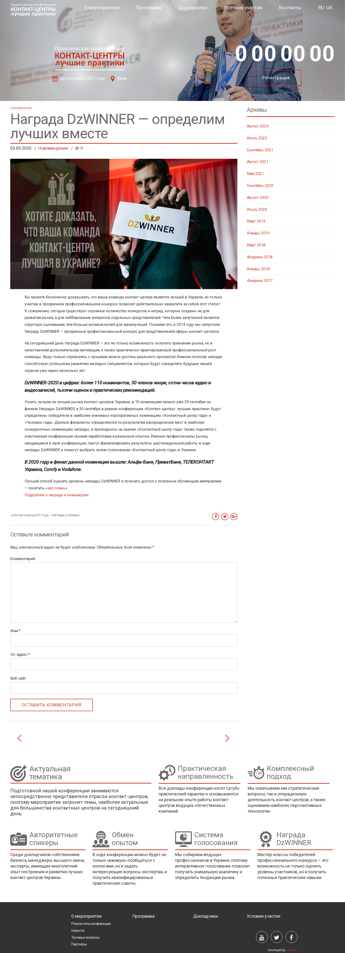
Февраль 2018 (259, 257)
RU (321, 8)
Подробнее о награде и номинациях (57, 495)
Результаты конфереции (91, 924)
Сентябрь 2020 (260, 185)
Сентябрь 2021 (260, 150)
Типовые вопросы (85, 937)
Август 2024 (257, 126)
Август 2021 (257, 161)
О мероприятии (101, 8)
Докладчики (192, 8)
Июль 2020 (257, 209)
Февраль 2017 (259, 280)
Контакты (290, 8)
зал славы (56, 488)
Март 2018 (256, 245)
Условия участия (243, 8)
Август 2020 (257, 197)
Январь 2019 (258, 233)
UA (329, 8)
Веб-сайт (18, 678)
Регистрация (276, 77)
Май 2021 (255, 173)
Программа (149, 8)
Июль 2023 (257, 138)
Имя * (15, 631)
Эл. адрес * (20, 654)
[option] (172, 50)
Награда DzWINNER (65, 515)
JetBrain (291, 950)
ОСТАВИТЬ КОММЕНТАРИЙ (51, 704)
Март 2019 (256, 221)
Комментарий (22, 558)
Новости (77, 930)
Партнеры (79, 944)
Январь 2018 (258, 269)
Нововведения (21, 108)
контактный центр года (30, 515)
